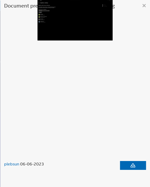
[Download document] (133, 165)
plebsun (11, 164)
